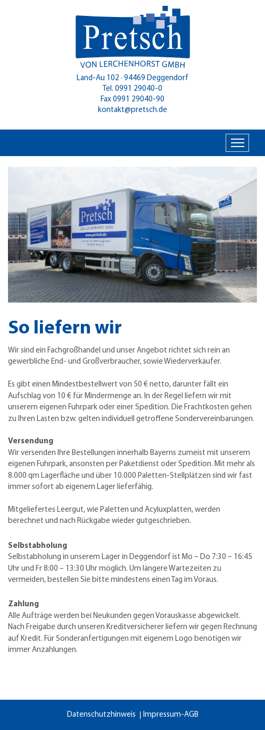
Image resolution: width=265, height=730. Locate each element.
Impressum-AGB (170, 715)
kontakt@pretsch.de (132, 110)
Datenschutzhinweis (101, 715)
